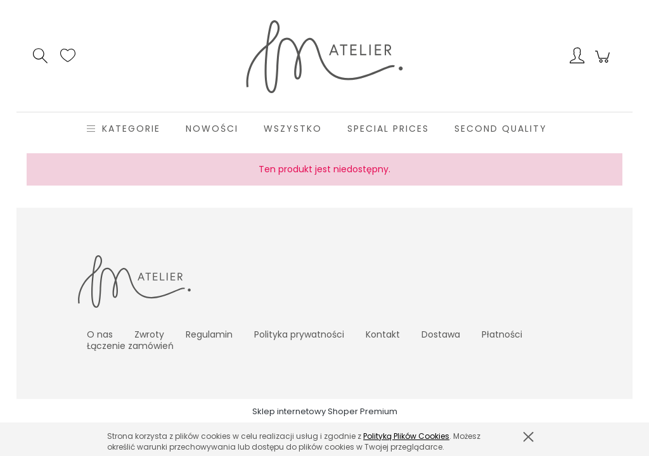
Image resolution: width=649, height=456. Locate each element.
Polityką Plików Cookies (406, 436)
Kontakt (383, 334)
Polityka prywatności (299, 334)
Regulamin (209, 334)
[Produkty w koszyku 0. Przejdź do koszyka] (604, 63)
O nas (100, 334)
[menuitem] (131, 129)
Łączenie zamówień (130, 345)
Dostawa (440, 334)
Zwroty (149, 334)
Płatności (502, 334)
